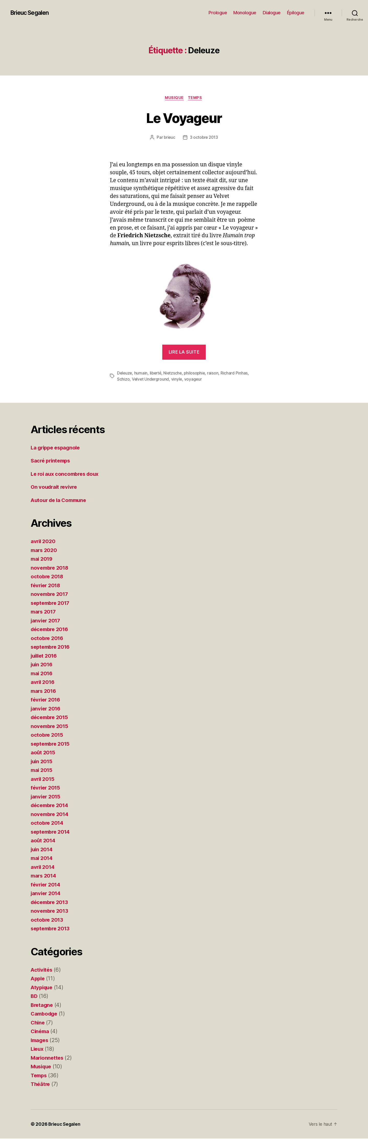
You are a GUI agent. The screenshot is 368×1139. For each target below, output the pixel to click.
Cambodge (45, 1014)
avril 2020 (43, 542)
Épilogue (295, 12)
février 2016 (46, 700)
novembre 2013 (51, 911)
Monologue (244, 12)
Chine (38, 1023)
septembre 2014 (52, 832)
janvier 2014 (47, 894)
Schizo (123, 379)
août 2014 (43, 841)
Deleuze (125, 373)
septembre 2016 (52, 647)
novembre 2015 (51, 726)
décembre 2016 (51, 630)
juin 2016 (42, 665)
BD (34, 996)
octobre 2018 (48, 577)
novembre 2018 (51, 568)
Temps (196, 98)
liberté (156, 373)
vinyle (177, 379)
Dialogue (272, 12)
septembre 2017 (52, 603)
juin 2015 (42, 762)
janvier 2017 (46, 621)
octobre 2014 (48, 823)
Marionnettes (48, 1058)
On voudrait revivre (55, 487)
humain (141, 373)
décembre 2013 (51, 902)
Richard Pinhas (236, 373)
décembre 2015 (51, 718)
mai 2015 (42, 770)
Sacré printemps (52, 461)
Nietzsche (174, 373)
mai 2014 (42, 858)
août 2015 (43, 753)
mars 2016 (44, 691)
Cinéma (40, 1032)
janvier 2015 (46, 797)
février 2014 (46, 885)
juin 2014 (42, 850)
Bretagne (42, 1005)
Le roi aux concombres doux (66, 474)
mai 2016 (42, 674)
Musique (174, 98)
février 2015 (46, 788)
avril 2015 (43, 779)
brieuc (169, 138)
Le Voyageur (184, 118)
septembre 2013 (52, 929)
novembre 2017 (51, 594)
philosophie (197, 373)
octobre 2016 (48, 638)
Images (40, 1040)
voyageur (194, 379)
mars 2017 (44, 612)
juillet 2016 (45, 656)
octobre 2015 (48, 735)
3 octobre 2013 (204, 138)
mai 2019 (42, 559)
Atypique (42, 988)
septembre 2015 (52, 744)
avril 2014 (43, 867)
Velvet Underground (151, 379)
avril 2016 (43, 682)
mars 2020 (45, 550)
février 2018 (46, 586)
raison (215, 373)
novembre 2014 (51, 814)
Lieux (38, 1049)
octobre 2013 (48, 920)
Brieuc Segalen (31, 13)
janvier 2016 (47, 709)
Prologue (218, 12)
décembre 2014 (51, 806)
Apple (38, 979)
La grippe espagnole (57, 448)
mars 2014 (44, 876)
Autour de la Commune (60, 500)
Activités (42, 970)
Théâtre (41, 1084)
